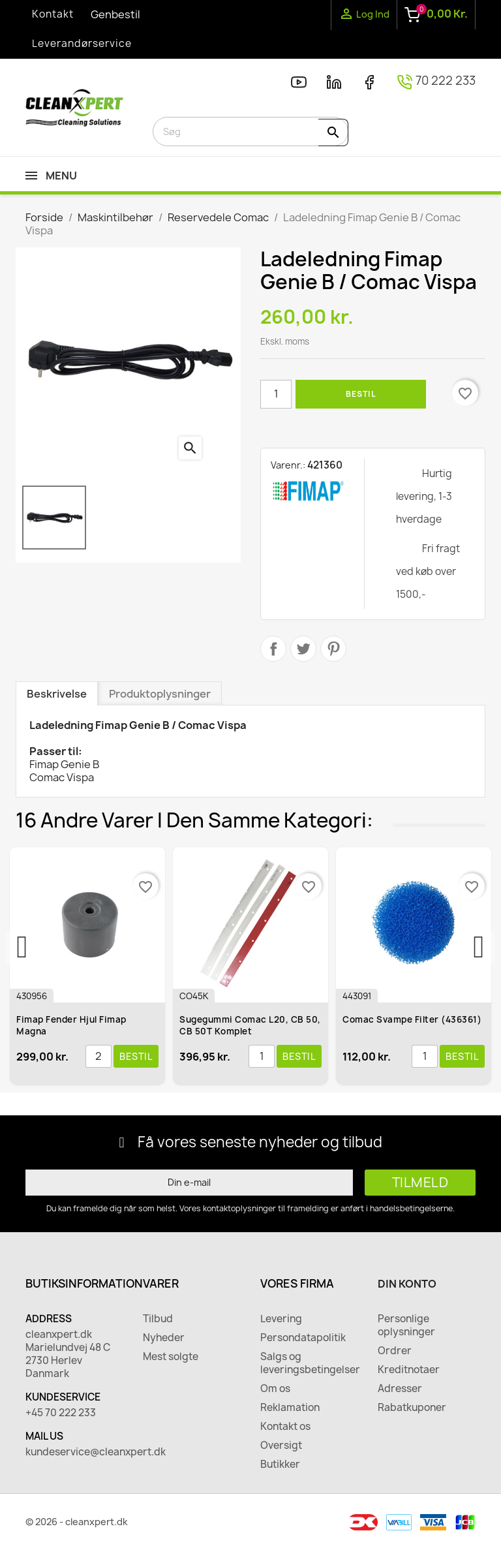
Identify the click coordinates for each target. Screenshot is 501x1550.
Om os (275, 1388)
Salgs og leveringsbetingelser (309, 1363)
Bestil (361, 393)
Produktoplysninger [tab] (160, 694)
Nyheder (164, 1337)
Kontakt (53, 14)
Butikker (280, 1464)
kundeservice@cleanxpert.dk (74, 1452)
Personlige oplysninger (406, 1325)
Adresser (400, 1388)
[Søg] (250, 131)
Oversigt (281, 1445)
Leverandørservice (82, 43)
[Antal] (276, 394)
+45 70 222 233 (60, 1412)
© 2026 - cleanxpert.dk (76, 1521)
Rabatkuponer (412, 1407)
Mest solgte (170, 1356)
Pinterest (333, 649)
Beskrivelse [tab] (57, 694)
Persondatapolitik (303, 1337)
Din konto (407, 1284)
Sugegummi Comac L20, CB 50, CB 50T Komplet (253, 1025)
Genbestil (115, 14)
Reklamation (290, 1407)
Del (273, 649)
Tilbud (158, 1318)
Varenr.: (288, 465)
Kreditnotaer (409, 1369)
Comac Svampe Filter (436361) (414, 1019)
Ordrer (395, 1350)
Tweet (303, 649)
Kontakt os (285, 1426)
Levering (281, 1318)
